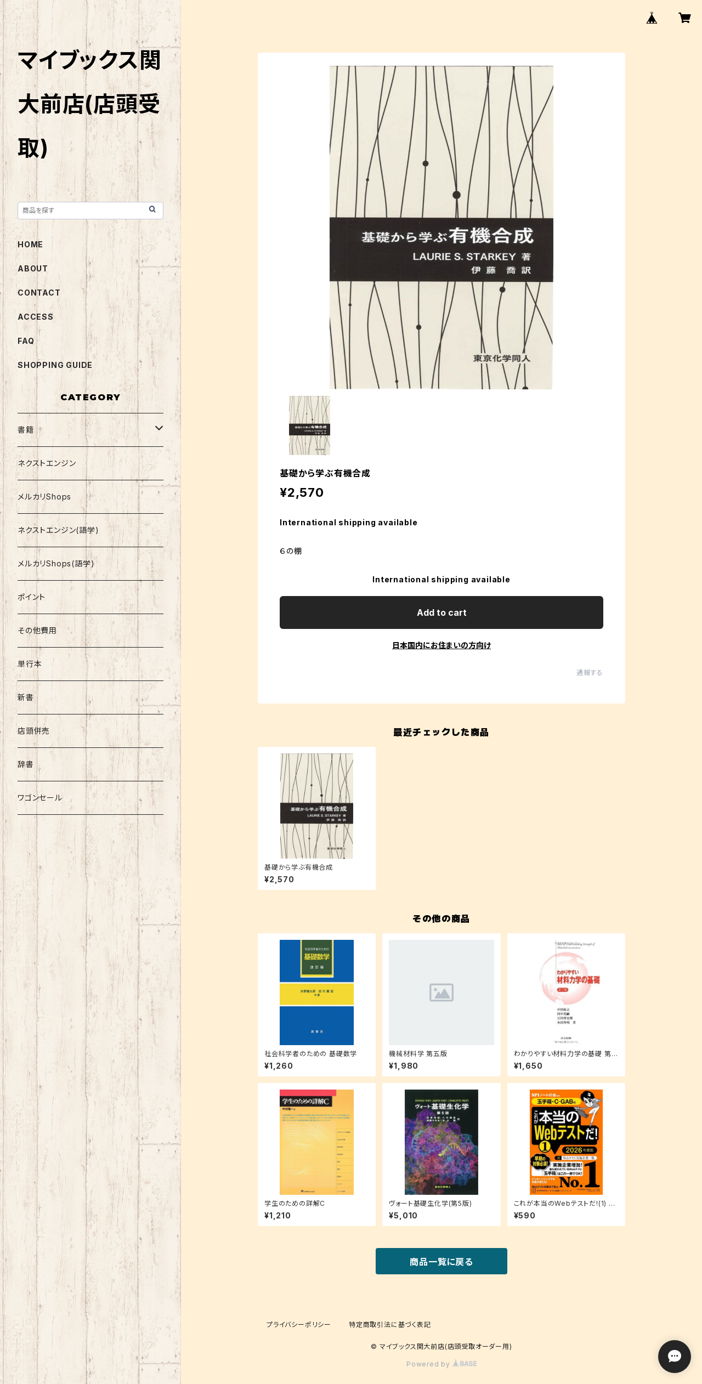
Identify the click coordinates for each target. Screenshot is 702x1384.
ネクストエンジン (47, 463)
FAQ (26, 340)
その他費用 (37, 630)
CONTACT (39, 292)
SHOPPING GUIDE (55, 365)
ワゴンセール (40, 797)
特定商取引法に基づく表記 (390, 1324)
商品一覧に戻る (441, 1261)
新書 (26, 697)
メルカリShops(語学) (56, 563)
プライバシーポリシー (299, 1324)
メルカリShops (44, 496)
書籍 (26, 429)
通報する (589, 672)
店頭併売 (34, 730)
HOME (30, 244)
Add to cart (442, 612)
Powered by (441, 1364)
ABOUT (33, 268)
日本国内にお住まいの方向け (441, 645)
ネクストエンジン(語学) (58, 530)
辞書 (26, 764)
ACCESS (36, 316)
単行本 (30, 663)
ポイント (32, 597)
